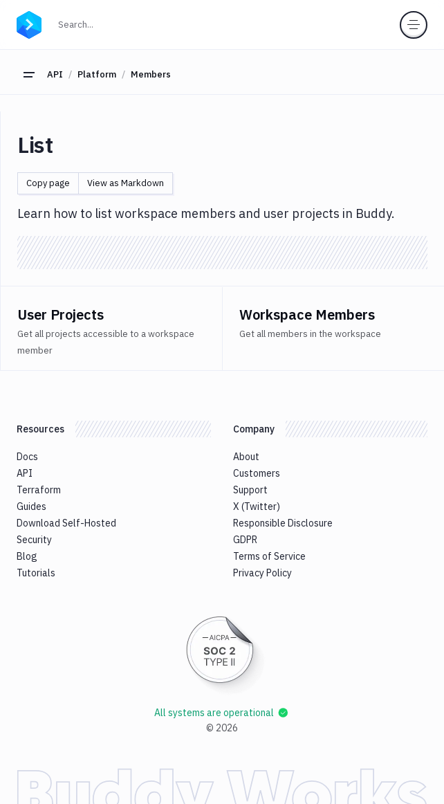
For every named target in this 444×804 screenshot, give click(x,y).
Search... (106, 23)
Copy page (48, 183)
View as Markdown (125, 183)
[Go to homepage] (29, 23)
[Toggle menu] (413, 25)
